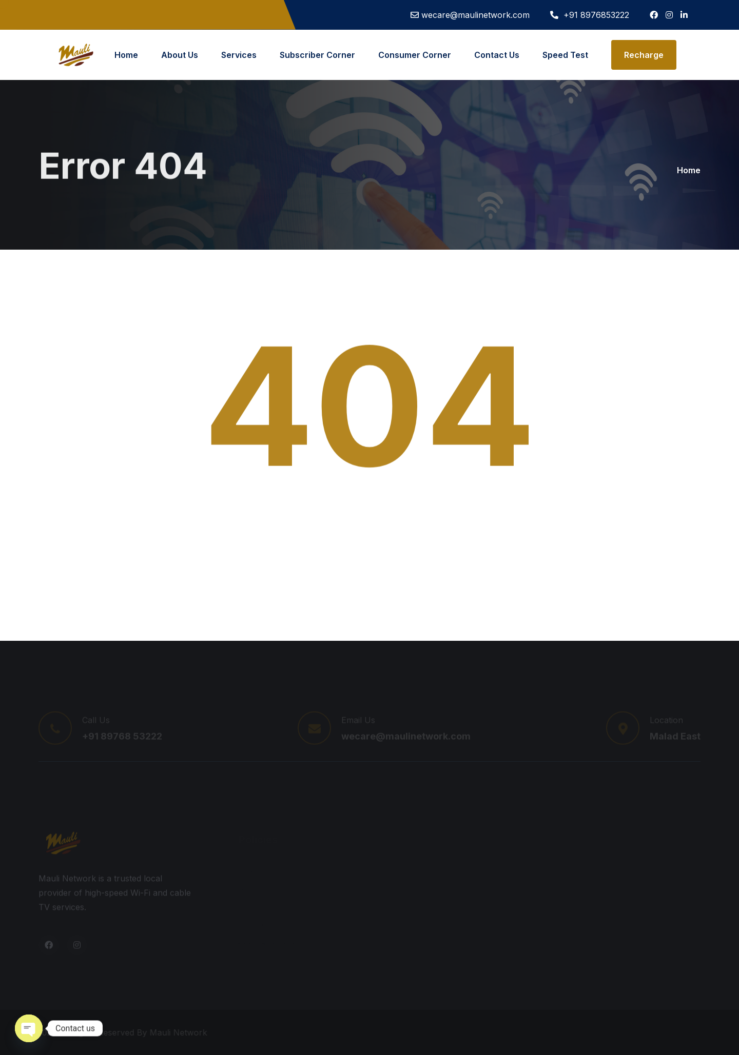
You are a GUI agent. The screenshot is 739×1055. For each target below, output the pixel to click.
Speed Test (565, 55)
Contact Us (496, 55)
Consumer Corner (414, 55)
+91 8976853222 (595, 15)
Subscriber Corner (317, 55)
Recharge (644, 55)
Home (126, 55)
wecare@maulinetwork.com (475, 15)
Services (239, 55)
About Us (179, 55)
